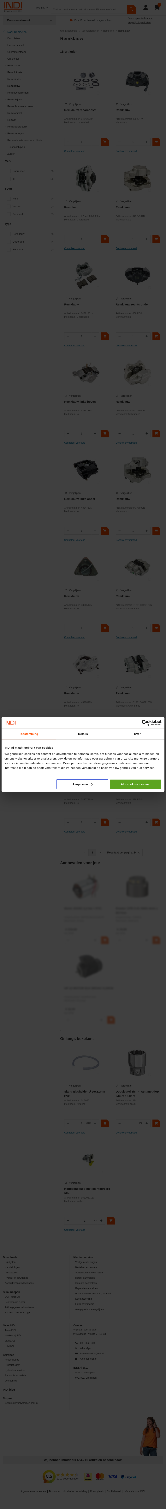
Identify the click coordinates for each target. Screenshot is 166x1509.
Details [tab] (83, 733)
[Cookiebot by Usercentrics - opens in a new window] (145, 723)
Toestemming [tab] (28, 733)
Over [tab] (137, 733)
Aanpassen (82, 784)
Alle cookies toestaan (135, 784)
